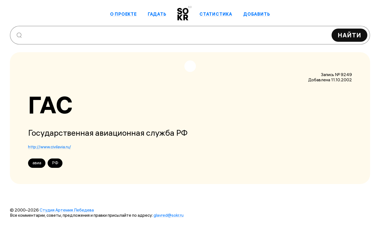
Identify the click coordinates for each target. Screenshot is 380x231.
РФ (55, 162)
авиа (36, 162)
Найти (349, 35)
